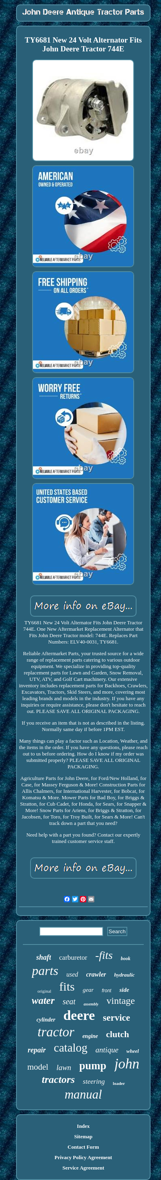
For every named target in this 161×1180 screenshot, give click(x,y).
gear (88, 990)
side (124, 990)
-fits (104, 955)
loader (119, 1083)
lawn (63, 1067)
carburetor (73, 957)
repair (37, 1050)
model (38, 1067)
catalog (71, 1047)
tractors (58, 1079)
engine (90, 1036)
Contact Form (83, 1147)
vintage (120, 1000)
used (72, 974)
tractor (55, 1032)
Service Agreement (83, 1168)
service (116, 1018)
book (125, 958)
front (106, 990)
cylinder (46, 1020)
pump (92, 1066)
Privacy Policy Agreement (83, 1157)
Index (83, 1126)
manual (83, 1094)
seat (69, 1001)
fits (67, 986)
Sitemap (83, 1136)
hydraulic (124, 975)
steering (94, 1081)
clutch (117, 1034)
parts (45, 970)
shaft (43, 957)
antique (107, 1050)
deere (79, 1015)
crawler (96, 974)
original (44, 991)
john (126, 1064)
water (43, 1000)
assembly (91, 1004)
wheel (132, 1051)
